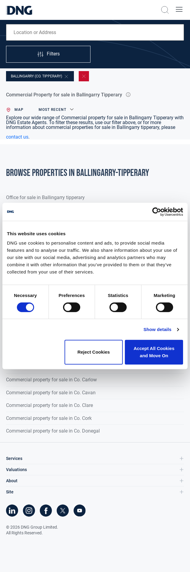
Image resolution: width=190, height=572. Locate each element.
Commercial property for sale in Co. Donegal (53, 431)
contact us (17, 137)
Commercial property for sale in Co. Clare (49, 405)
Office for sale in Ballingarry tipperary (45, 197)
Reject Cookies (94, 352)
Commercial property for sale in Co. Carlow (51, 380)
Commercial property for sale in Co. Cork (49, 418)
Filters (48, 54)
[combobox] (95, 32)
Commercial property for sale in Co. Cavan (51, 392)
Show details (158, 329)
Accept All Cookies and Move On (154, 352)
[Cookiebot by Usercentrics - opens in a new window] (156, 211)
